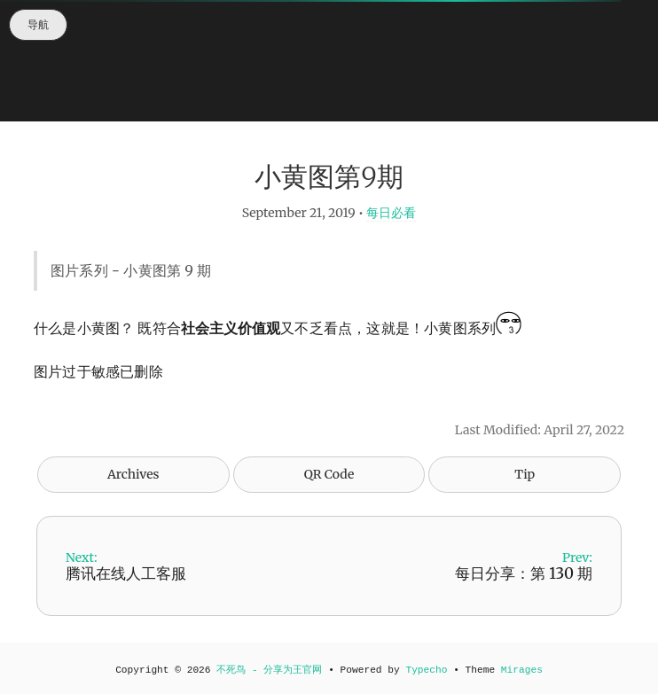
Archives (133, 474)
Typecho (426, 670)
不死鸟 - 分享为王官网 (269, 670)
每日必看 (391, 213)
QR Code (329, 474)
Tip (524, 474)
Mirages (522, 670)
